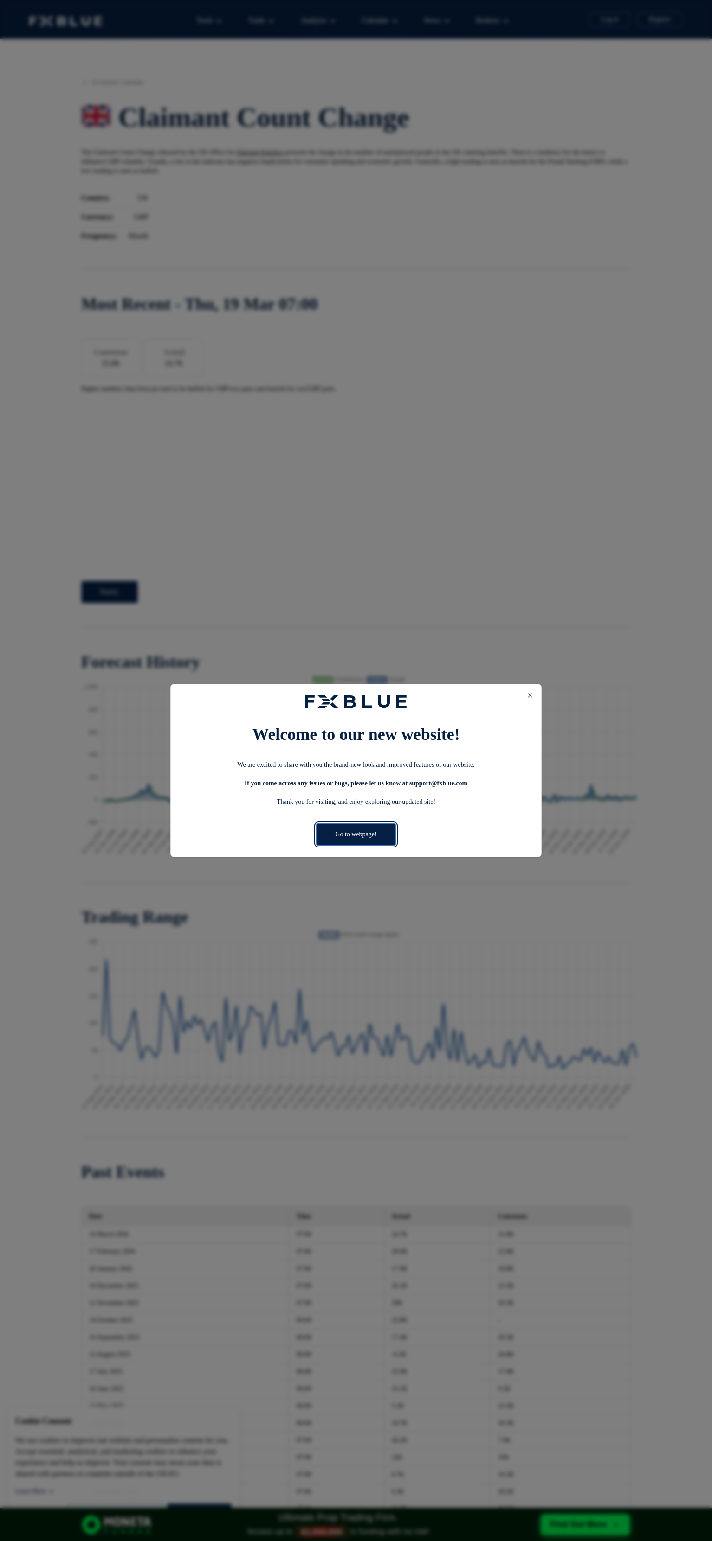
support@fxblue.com (438, 783)
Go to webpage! (355, 834)
